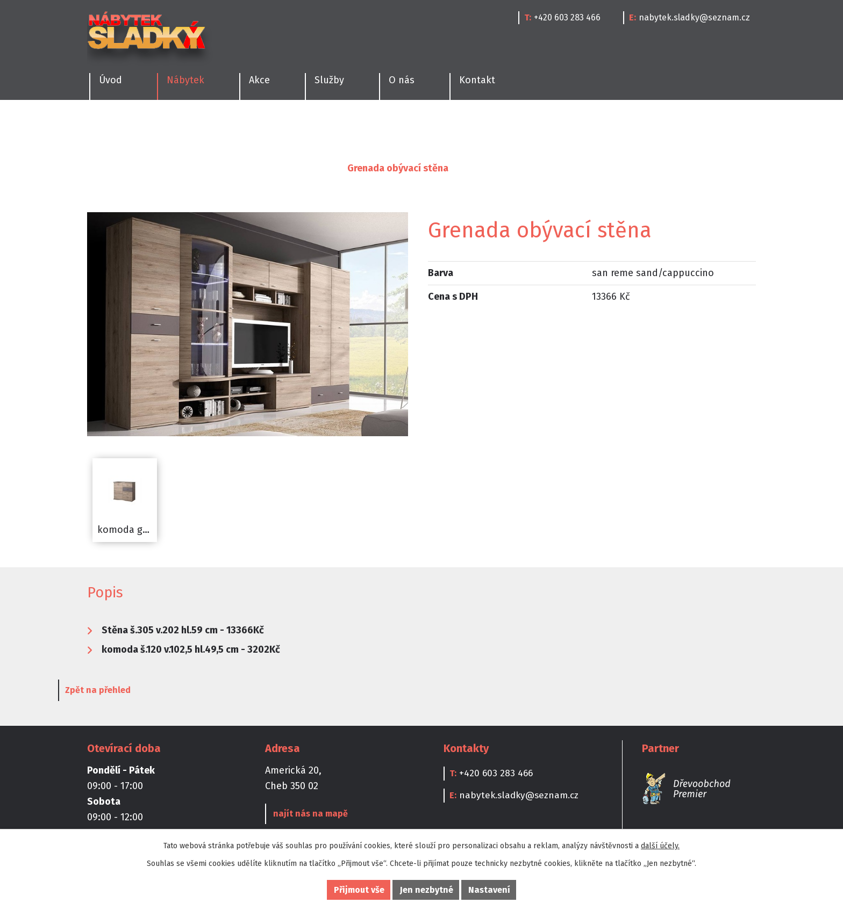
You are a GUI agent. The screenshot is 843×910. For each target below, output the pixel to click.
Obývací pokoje (296, 126)
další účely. (660, 845)
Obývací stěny (299, 168)
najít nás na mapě (309, 815)
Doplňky (572, 126)
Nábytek (146, 168)
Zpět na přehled (127, 692)
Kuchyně (104, 126)
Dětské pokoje (383, 126)
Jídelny (164, 126)
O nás (402, 80)
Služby (329, 80)
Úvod (98, 168)
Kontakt (477, 80)
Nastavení (489, 890)
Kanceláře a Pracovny (484, 126)
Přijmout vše (359, 890)
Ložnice (222, 126)
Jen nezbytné (426, 890)
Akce (259, 80)
